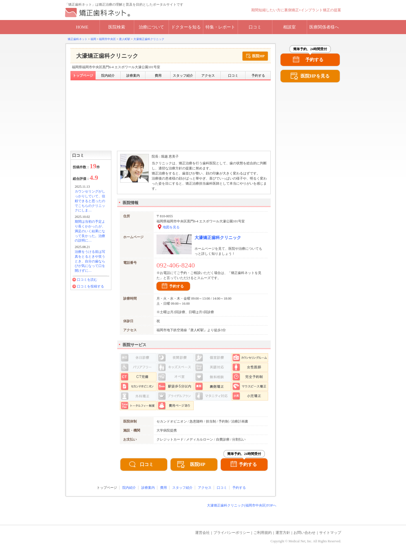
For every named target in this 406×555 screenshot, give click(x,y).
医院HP (258, 56)
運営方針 (282, 532)
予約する (176, 286)
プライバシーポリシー (231, 532)
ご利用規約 (262, 532)
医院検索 (116, 27)
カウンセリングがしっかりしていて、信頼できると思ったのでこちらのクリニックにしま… (90, 200)
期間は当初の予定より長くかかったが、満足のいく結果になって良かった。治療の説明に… (90, 231)
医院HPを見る (315, 76)
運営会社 (202, 532)
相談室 (289, 27)
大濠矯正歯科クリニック (218, 237)
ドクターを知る (186, 27)
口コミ (255, 27)
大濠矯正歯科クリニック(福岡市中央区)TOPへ (241, 505)
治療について (151, 27)
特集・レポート (220, 27)
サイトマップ (330, 532)
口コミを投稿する (90, 286)
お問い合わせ (304, 532)
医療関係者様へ (324, 27)
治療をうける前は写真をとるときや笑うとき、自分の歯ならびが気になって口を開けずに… (90, 261)
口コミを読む (87, 280)
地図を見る (171, 227)
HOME (82, 27)
